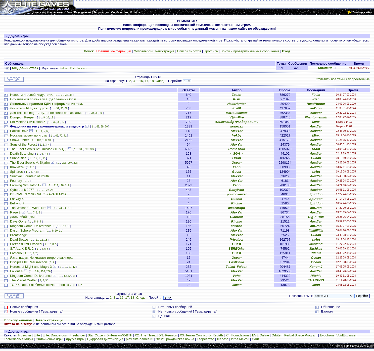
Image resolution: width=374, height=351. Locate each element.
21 (43, 190)
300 (81, 149)
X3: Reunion (168, 335)
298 (75, 162)
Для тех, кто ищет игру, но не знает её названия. (46, 113)
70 (106, 126)
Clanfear (236, 217)
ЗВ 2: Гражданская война (175, 339)
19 (44, 158)
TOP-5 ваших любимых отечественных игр (42, 285)
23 (51, 190)
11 (51, 117)
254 (37, 271)
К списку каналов (18, 320)
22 (47, 190)
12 (41, 239)
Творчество (205, 339)
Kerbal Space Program (300, 335)
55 (74, 276)
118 (61, 185)
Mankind (316, 244)
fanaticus (325, 68)
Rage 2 (15, 212)
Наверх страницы (49, 320)
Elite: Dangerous (54, 335)
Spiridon (316, 194)
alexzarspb (236, 208)
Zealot (236, 95)
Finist (316, 95)
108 (44, 140)
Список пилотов (189, 51)
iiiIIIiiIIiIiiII (316, 230)
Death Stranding (22, 153)
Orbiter (277, 335)
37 (57, 108)
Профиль (211, 51)
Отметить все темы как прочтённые (343, 79)
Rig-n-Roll (316, 217)
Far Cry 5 (17, 199)
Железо (222, 339)
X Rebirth (216, 335)
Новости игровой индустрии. (31, 95)
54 (69, 276)
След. (160, 81)
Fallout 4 (16, 271)
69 (102, 126)
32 (66, 95)
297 (70, 162)
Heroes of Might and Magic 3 (31, 267)
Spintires (16, 171)
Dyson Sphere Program (27, 230)
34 (92, 113)
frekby (237, 135)
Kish (72, 68)
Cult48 (316, 158)
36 (101, 113)
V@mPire (236, 117)
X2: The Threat (145, 335)
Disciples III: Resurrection (28, 262)
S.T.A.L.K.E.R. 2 (22, 248)
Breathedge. (19, 235)
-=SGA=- (236, 153)
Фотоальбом (143, 51)
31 (62, 95)
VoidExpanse (346, 335)
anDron (316, 108)
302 (92, 149)
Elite (37, 335)
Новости (24, 335)
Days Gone (18, 221)
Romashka (236, 149)
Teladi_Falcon (236, 267)
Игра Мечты (240, 339)
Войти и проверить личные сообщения (250, 51)
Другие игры (75, 339)
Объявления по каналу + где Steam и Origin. (43, 99)
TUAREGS (316, 280)
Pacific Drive (19, 131)
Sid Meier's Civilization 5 (27, 122)
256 (48, 271)
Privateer (236, 239)
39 (66, 108)
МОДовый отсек (25, 68)
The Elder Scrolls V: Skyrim (30, 162)
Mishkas (315, 248)
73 (60, 208)
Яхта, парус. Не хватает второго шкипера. (41, 257)
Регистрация (164, 51)
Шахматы (17, 167)
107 (39, 140)
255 (43, 271)
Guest (236, 171)
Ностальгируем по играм (29, 135)
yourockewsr (236, 194)
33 (70, 95)
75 (68, 208)
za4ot (316, 149)
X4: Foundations (238, 335)
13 (45, 239)
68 (98, 126)
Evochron (327, 335)
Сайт (255, 339)
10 (47, 117)
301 (87, 149)
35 (97, 113)
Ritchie (236, 199)
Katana (64, 68)
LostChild (236, 262)
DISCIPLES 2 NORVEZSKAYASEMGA (38, 194)
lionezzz (82, 68)
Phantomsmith (316, 117)
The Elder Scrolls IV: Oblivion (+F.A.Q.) (38, 149)
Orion (236, 158)
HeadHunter (236, 104)
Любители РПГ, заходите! (29, 108)
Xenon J (316, 267)
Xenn (236, 167)
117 (56, 185)
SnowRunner (19, 140)
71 (65, 135)
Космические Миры (18, 339)
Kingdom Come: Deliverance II (32, 226)
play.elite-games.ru (139, 339)
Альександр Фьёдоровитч (236, 122)
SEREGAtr (236, 248)
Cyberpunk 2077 (22, 190)
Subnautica (18, 158)
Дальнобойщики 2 (23, 217)
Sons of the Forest (23, 144)
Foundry (16, 181)
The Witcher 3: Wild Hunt (28, 208)
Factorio (16, 253)
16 (141, 81)
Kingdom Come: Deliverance (31, 276)
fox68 (236, 108)
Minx (316, 122)
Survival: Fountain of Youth (29, 176)
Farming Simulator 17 (25, 185)
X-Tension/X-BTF (119, 335)
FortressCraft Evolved (26, 244)
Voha (237, 276)
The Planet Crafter (23, 280)
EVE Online (260, 335)
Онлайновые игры (49, 339)
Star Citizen (96, 335)
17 (146, 81)
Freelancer (77, 335)
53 (65, 276)
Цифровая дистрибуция (105, 339)
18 (152, 81)
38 (62, 108)
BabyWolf (236, 190)
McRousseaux (237, 113)
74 (64, 208)
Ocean (236, 162)
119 (67, 185)
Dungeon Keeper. (22, 117)
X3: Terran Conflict (193, 335)
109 (50, 140)
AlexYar (316, 113)
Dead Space (19, 239)
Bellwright (17, 203)
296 (64, 162)
